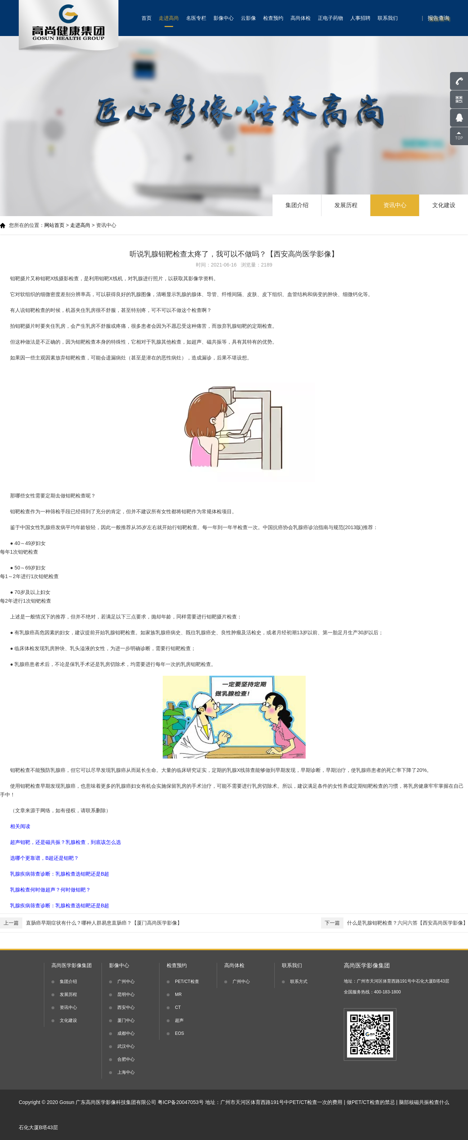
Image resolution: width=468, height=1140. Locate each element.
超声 (179, 1020)
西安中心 (126, 1007)
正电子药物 (330, 18)
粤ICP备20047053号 (181, 1102)
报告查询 (438, 18)
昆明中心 (126, 994)
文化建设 (443, 205)
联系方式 (298, 981)
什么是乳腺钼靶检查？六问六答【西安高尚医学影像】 (394, 923)
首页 (146, 18)
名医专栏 (196, 18)
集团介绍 (297, 205)
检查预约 (273, 18)
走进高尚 (169, 18)
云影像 (248, 18)
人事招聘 (360, 18)
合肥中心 (126, 1059)
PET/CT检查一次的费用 (316, 1102)
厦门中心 (126, 1020)
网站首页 (54, 225)
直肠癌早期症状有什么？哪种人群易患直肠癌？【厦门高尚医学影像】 (91, 923)
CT (178, 1007)
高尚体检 (301, 18)
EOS (179, 1033)
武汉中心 (126, 1046)
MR (178, 994)
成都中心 (126, 1033)
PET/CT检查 (187, 981)
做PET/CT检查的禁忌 (371, 1102)
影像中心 (223, 18)
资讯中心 (394, 205)
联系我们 (388, 18)
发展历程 (345, 205)
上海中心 (126, 1072)
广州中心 (126, 981)
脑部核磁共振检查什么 (424, 1102)
